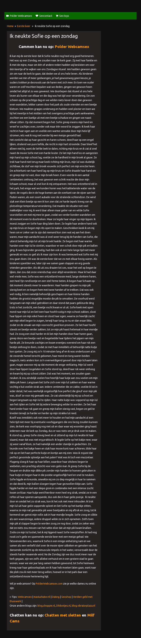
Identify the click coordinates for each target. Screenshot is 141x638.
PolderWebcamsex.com (49, 583)
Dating (55, 596)
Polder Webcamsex (21, 15)
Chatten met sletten (63, 615)
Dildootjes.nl (63, 605)
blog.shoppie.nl (46, 605)
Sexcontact (45, 15)
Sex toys (64, 15)
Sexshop (66, 596)
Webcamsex (25, 596)
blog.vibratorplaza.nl (83, 605)
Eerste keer (23, 26)
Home (10, 26)
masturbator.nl (42, 596)
